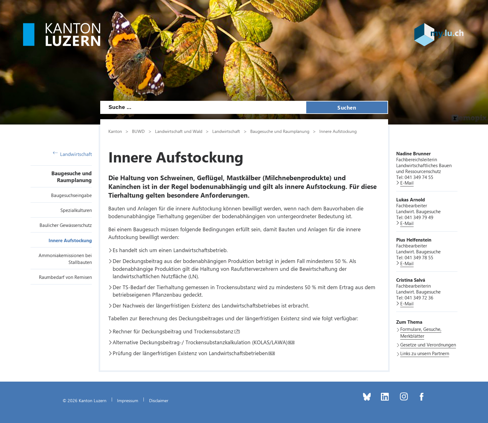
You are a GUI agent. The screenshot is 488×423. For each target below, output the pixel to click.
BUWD (138, 131)
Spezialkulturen (76, 210)
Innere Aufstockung (70, 240)
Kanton (115, 131)
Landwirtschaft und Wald (178, 131)
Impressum (127, 400)
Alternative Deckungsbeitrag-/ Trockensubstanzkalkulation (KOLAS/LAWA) (200, 342)
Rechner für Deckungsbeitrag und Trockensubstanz (173, 331)
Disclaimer (158, 400)
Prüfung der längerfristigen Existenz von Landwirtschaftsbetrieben (190, 353)
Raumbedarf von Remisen (65, 277)
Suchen (346, 107)
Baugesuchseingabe (71, 195)
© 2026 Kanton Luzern (84, 400)
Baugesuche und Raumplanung (71, 176)
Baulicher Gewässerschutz (66, 225)
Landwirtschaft (72, 154)
